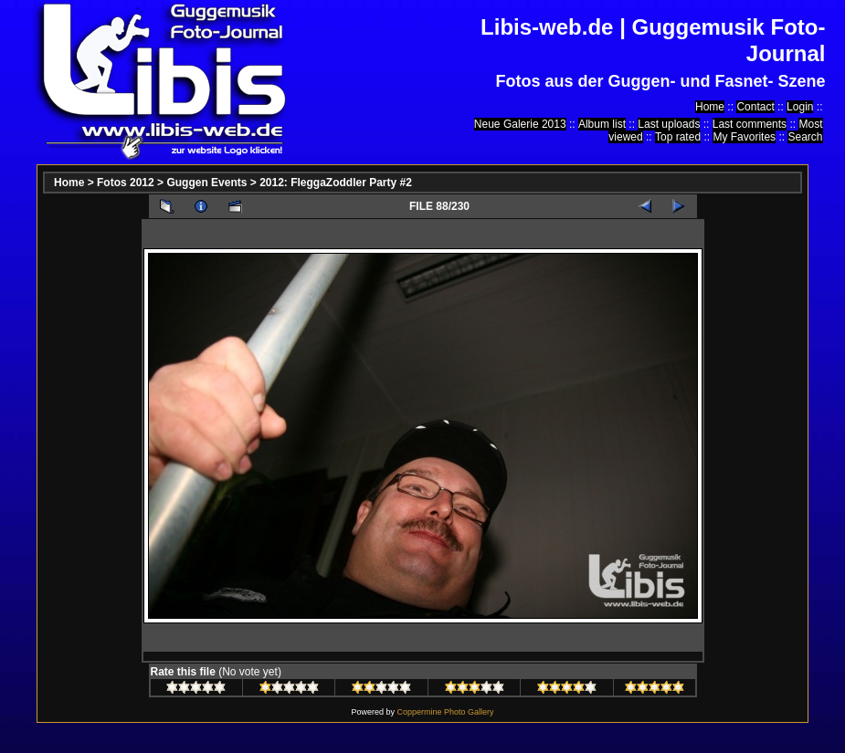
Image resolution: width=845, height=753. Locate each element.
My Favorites (744, 137)
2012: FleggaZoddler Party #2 (335, 182)
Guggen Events (206, 182)
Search (804, 137)
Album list (602, 124)
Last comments (750, 124)
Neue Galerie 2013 (520, 124)
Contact (755, 106)
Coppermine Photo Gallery (444, 711)
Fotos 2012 (125, 182)
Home (709, 106)
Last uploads (669, 124)
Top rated (678, 137)
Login (800, 106)
